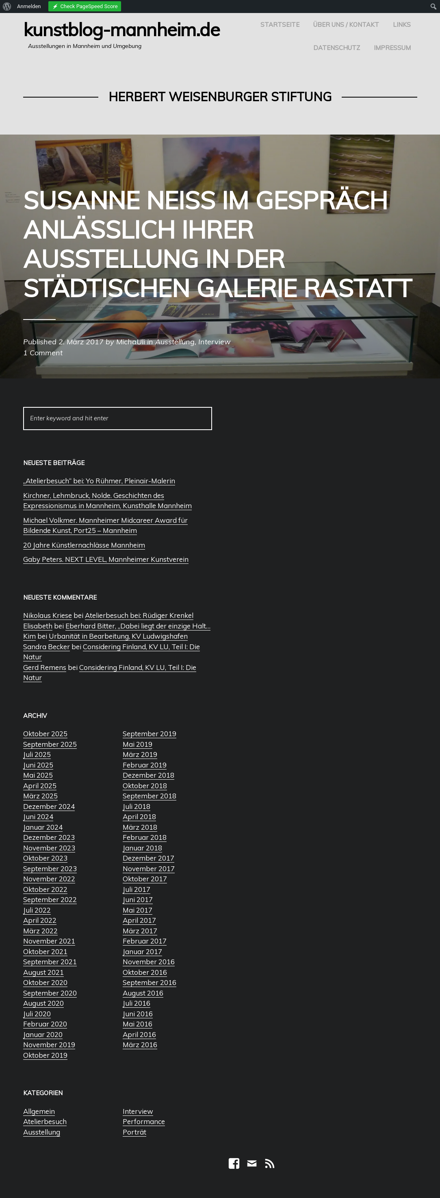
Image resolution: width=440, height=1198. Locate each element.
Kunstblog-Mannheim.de (121, 29)
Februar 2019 (145, 765)
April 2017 (139, 920)
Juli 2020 (37, 1013)
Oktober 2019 (45, 1055)
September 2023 (50, 868)
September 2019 (149, 733)
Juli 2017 (136, 889)
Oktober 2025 (45, 733)
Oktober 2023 (45, 858)
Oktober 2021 (45, 951)
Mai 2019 (137, 744)
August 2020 (43, 1003)
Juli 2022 (37, 910)
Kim (29, 636)
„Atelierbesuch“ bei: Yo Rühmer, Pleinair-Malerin (99, 480)
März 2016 (140, 1044)
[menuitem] (7, 6)
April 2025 (39, 785)
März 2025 (40, 795)
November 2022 (49, 878)
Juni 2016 (138, 1013)
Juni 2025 (38, 765)
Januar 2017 (142, 951)
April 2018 (139, 816)
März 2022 (40, 930)
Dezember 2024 (49, 806)
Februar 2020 (45, 1024)
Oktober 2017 (145, 878)
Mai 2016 (137, 1024)
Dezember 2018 (148, 775)
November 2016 (149, 961)
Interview (138, 1111)
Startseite (279, 24)
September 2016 (149, 982)
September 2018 (149, 795)
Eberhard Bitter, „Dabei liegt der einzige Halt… (137, 626)
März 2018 (140, 827)
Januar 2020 (43, 1034)
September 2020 (50, 993)
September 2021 (50, 961)
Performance (144, 1121)
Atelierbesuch (45, 1121)
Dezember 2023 (49, 837)
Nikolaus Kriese (47, 615)
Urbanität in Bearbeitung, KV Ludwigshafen (118, 636)
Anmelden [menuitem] (29, 6)
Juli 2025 (37, 754)
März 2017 (140, 930)
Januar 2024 (43, 827)
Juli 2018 (136, 806)
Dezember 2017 (148, 858)
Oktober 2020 (45, 982)
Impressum (392, 48)
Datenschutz (336, 48)
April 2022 (39, 920)
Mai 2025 (38, 775)
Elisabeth (37, 626)
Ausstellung (41, 1132)
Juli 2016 (136, 1003)
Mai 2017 (137, 910)
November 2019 (49, 1044)
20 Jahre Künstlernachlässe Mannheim (84, 545)
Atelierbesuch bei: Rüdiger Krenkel (139, 615)
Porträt (134, 1132)
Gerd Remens (44, 667)
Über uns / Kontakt (346, 24)
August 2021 (43, 972)
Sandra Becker (46, 646)
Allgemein (39, 1111)
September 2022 (50, 899)
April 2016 (139, 1034)
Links (402, 24)
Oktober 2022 (45, 889)
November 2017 (149, 868)
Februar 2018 (145, 837)
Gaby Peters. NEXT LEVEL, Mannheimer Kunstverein (106, 559)
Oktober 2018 (145, 785)
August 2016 (143, 993)
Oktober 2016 (145, 972)
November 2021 (49, 941)
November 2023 (49, 848)
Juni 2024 (38, 816)
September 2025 (50, 744)
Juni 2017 (138, 899)
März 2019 (140, 754)
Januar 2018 (142, 848)
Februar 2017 (145, 941)
